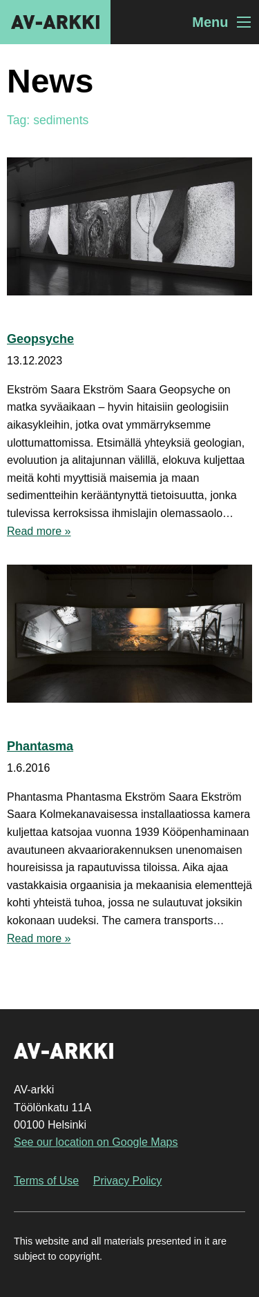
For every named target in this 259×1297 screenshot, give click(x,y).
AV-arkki (55, 22)
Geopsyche (40, 339)
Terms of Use (46, 1181)
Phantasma (40, 746)
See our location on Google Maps (96, 1142)
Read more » (39, 531)
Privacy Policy (127, 1181)
